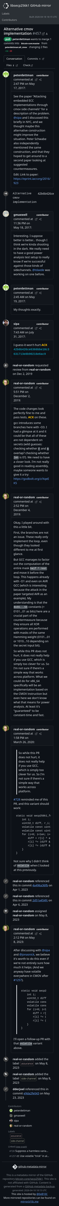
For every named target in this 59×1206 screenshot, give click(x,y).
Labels (5, 13)
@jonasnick (26, 954)
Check (28, 65)
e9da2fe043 (31, 1093)
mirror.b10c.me (29, 1201)
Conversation (14, 58)
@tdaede (38, 270)
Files (12, 65)
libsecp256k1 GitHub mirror (26, 6)
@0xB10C (42, 1194)
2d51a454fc (40, 900)
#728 (17, 799)
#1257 (18, 980)
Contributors (9, 20)
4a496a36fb (40, 885)
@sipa (18, 117)
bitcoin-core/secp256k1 (29, 1179)
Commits (36, 59)
